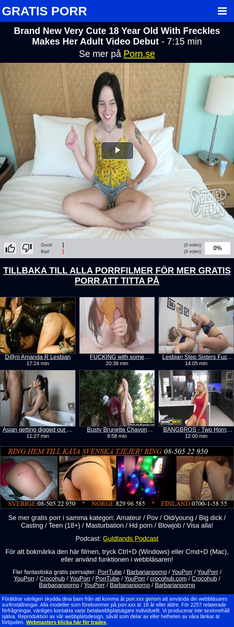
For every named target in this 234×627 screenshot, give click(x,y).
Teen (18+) (64, 525)
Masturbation (105, 525)
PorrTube (109, 572)
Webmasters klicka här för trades (66, 622)
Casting (32, 525)
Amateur (128, 517)
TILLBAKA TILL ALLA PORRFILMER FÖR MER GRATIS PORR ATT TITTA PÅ (117, 275)
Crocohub (52, 579)
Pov (152, 517)
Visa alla (199, 525)
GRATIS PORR (44, 11)
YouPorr (182, 572)
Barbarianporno (147, 572)
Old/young (178, 517)
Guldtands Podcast (130, 538)
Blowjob (169, 525)
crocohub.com (168, 579)
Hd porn (141, 525)
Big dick (210, 517)
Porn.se (139, 54)
